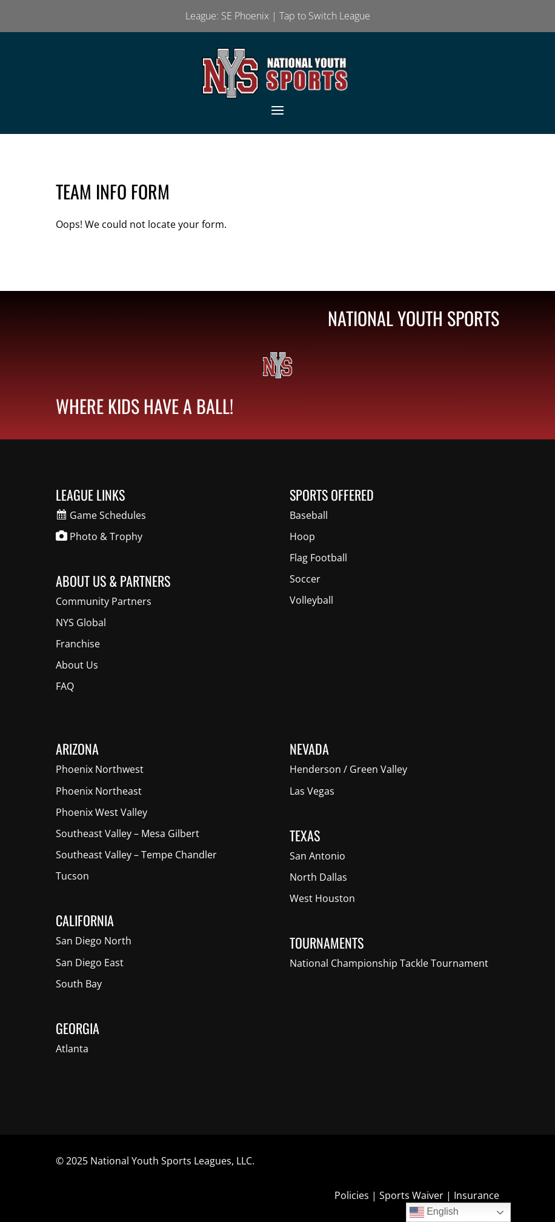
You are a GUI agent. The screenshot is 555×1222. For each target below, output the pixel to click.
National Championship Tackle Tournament (389, 963)
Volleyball (311, 600)
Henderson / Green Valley (348, 769)
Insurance (476, 1195)
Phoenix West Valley (101, 812)
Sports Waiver (411, 1195)
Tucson (72, 876)
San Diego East (90, 962)
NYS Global (81, 622)
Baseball (309, 515)
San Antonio (317, 856)
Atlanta (72, 1048)
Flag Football (318, 557)
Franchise (78, 643)
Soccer (305, 579)
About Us (77, 665)
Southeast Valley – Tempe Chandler (136, 854)
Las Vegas (312, 791)
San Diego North (93, 940)
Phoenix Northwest (100, 769)
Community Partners (103, 601)
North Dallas (318, 877)
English (434, 1212)
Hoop (302, 536)
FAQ (65, 686)
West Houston (322, 898)
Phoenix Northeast (99, 791)
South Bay (79, 983)
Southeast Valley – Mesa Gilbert (127, 833)
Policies (351, 1195)
